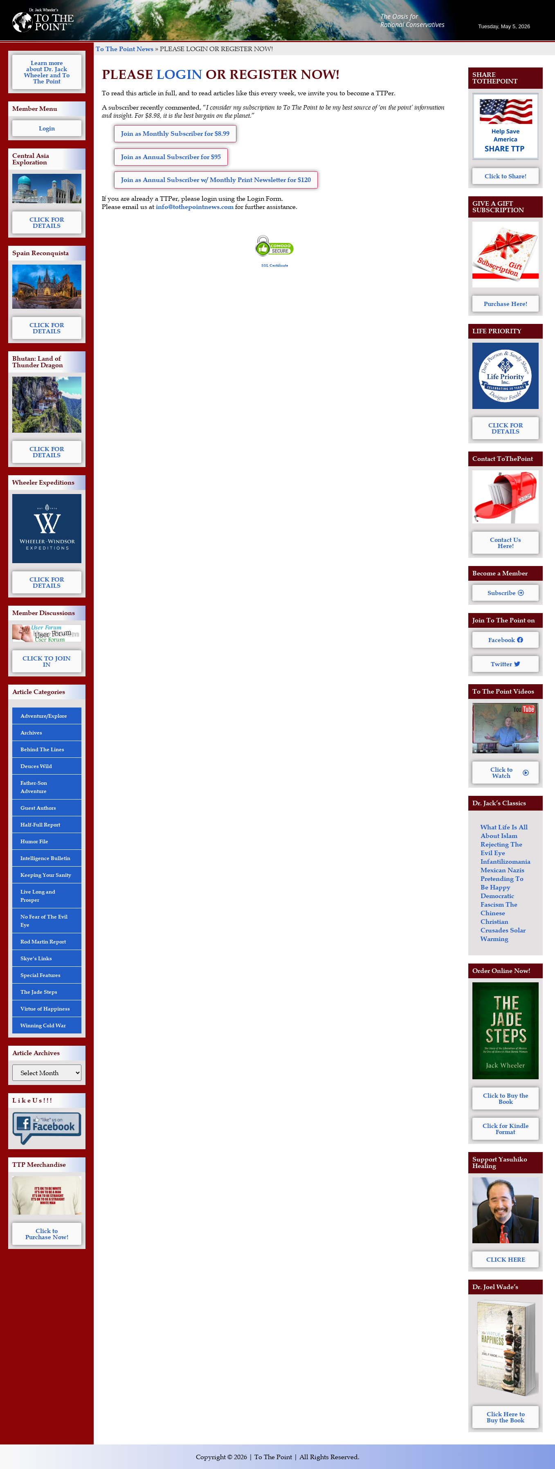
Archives (31, 732)
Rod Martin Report (43, 941)
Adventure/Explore (43, 715)
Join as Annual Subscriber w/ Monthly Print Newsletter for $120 (216, 179)
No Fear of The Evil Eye (43, 920)
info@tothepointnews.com (195, 206)
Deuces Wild (36, 766)
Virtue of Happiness (45, 1008)
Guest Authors (38, 807)
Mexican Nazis (502, 870)
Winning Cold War (43, 1025)
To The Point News (124, 49)
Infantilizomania (505, 861)
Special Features (40, 975)
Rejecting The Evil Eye (501, 848)
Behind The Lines (42, 749)
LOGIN (179, 74)
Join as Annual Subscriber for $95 (171, 157)
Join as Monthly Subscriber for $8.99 (175, 133)
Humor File (34, 841)
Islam (509, 835)
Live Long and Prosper (37, 895)
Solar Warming (503, 934)
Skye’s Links (36, 958)
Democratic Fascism (497, 900)
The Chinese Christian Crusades (499, 917)
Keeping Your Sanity (45, 874)
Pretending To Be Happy (502, 883)
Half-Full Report (40, 824)
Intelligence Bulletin (45, 858)
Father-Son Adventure (33, 787)
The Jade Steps (38, 991)
